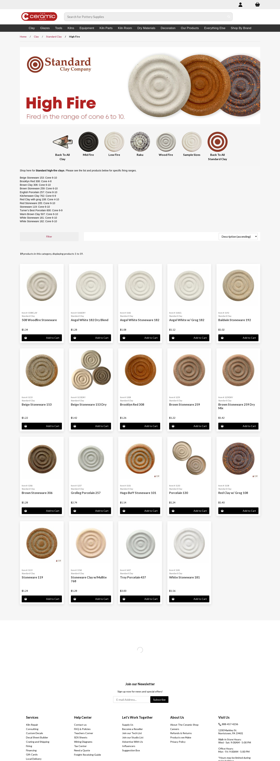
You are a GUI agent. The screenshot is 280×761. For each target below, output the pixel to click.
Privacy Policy (177, 741)
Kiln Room (125, 28)
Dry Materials (146, 28)
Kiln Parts (106, 28)
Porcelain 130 (178, 493)
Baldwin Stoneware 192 (234, 320)
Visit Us (224, 717)
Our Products (190, 28)
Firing (29, 746)
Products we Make (180, 737)
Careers (174, 728)
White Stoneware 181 (184, 577)
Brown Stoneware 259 (184, 404)
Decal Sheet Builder (37, 737)
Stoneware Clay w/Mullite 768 (89, 579)
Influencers (128, 746)
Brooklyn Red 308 (132, 404)
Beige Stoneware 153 (37, 404)
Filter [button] (49, 236)
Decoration (168, 28)
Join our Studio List (132, 737)
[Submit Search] (229, 16)
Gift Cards (32, 754)
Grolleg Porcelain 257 (86, 493)
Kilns (71, 28)
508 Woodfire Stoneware (39, 320)
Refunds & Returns (181, 733)
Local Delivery (33, 758)
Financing (31, 750)
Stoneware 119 (32, 577)
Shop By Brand (241, 28)
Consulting (32, 728)
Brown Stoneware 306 (37, 493)
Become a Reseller (132, 728)
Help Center (83, 717)
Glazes (45, 28)
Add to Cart (41, 337)
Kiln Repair (32, 724)
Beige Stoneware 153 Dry (89, 404)
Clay (32, 28)
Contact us (80, 724)
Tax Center (80, 746)
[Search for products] (144, 16)
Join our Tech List (132, 733)
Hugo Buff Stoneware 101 (138, 493)
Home (23, 36)
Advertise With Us (132, 741)
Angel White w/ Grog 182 (186, 320)
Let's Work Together (137, 717)
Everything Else (214, 28)
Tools (58, 28)
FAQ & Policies (82, 728)
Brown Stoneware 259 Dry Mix (236, 406)
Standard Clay (54, 36)
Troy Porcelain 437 (133, 577)
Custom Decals (34, 733)
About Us (177, 717)
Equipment (87, 28)
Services (32, 717)
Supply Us (127, 724)
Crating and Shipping (37, 741)
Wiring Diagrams (83, 741)
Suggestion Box (131, 750)
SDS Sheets (80, 737)
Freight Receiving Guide (87, 754)
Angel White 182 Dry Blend (89, 320)
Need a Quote (82, 750)
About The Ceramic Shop (184, 724)
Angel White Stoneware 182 (139, 320)
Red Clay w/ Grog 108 (233, 493)
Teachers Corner (83, 733)
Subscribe (159, 699)
